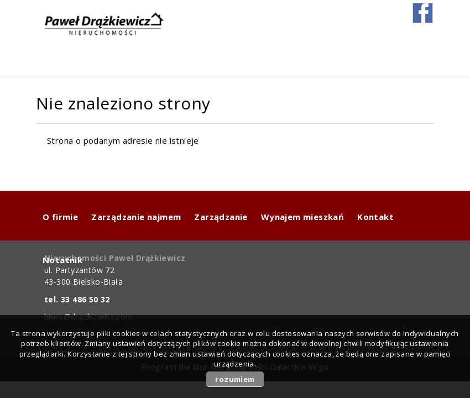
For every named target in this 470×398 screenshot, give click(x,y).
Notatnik (62, 259)
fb (422, 13)
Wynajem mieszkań (302, 216)
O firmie (60, 216)
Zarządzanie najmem (136, 216)
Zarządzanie (220, 216)
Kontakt (375, 216)
